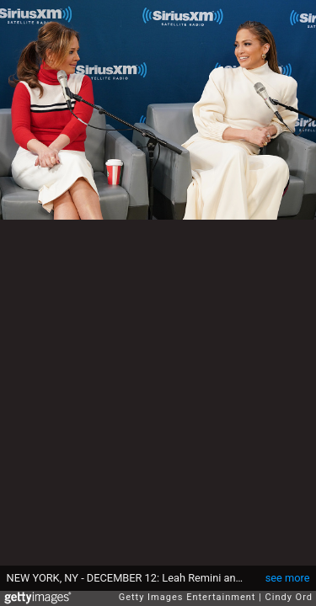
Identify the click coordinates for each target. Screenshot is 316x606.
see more (287, 577)
